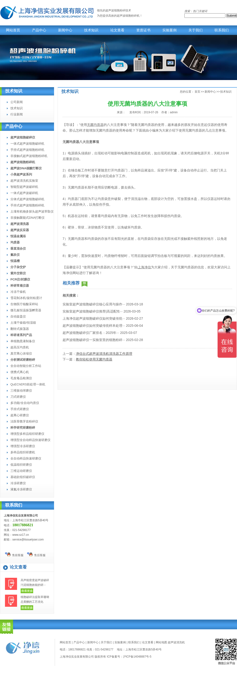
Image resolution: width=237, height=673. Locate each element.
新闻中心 (65, 30)
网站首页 (13, 30)
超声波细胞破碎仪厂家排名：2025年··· (91, 333)
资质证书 (143, 30)
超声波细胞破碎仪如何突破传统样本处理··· (94, 325)
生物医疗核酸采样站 (24, 304)
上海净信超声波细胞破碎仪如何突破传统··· (94, 318)
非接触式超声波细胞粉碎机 (28, 156)
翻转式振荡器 (19, 329)
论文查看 (117, 30)
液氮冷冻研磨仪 (21, 489)
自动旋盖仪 (18, 316)
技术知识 (91, 30)
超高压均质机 (19, 347)
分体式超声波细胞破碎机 (27, 199)
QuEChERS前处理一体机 (27, 384)
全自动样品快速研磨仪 (25, 458)
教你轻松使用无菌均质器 (94, 359)
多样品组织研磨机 (22, 452)
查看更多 (27, 590)
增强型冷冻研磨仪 (22, 446)
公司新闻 (16, 102)
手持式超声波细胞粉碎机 (27, 150)
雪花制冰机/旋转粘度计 (26, 298)
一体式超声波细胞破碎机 (27, 143)
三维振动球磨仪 (21, 390)
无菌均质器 (95, 125)
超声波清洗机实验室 (24, 180)
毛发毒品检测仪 (21, 378)
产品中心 (39, 30)
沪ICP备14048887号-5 (137, 656)
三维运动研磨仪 (21, 471)
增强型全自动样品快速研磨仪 (30, 440)
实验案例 (169, 30)
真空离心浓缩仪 (21, 353)
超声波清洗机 (176, 642)
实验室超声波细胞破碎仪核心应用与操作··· (94, 304)
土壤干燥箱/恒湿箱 (23, 322)
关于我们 (195, 30)
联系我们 (221, 30)
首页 (197, 91)
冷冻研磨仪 (18, 483)
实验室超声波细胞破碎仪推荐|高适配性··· (93, 311)
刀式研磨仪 (18, 396)
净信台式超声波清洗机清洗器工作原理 (104, 353)
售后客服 (36, 554)
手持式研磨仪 (19, 409)
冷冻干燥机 (18, 292)
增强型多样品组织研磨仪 (27, 434)
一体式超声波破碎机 (24, 193)
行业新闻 (16, 114)
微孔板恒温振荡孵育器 (25, 310)
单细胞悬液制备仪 (22, 341)
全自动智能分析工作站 (25, 366)
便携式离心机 (19, 372)
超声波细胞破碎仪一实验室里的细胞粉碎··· (94, 340)
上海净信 (144, 267)
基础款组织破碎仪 (22, 477)
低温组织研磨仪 (21, 464)
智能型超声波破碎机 (24, 187)
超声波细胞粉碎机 (128, 15)
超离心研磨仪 (19, 415)
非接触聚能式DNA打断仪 (27, 217)
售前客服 (14, 554)
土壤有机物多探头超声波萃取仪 (32, 211)
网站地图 (161, 642)
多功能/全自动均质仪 (24, 403)
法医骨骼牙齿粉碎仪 (24, 421)
